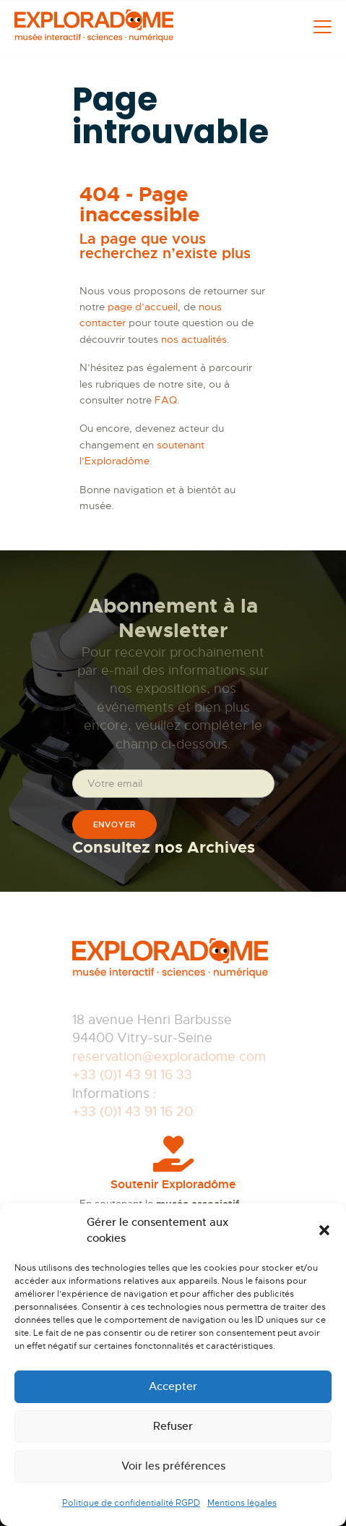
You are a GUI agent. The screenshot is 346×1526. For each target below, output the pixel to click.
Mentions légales (242, 1503)
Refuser (173, 1426)
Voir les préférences (173, 1465)
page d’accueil (143, 306)
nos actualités (194, 339)
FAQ (166, 399)
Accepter (173, 1386)
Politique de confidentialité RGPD (131, 1503)
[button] (324, 1230)
